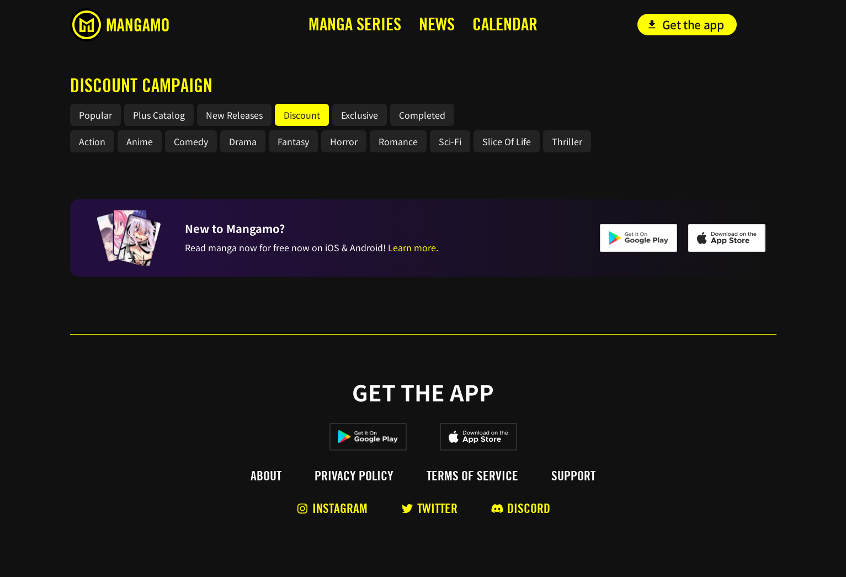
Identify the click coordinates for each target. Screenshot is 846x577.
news (437, 24)
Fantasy (293, 141)
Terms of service (472, 476)
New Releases (234, 114)
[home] (143, 24)
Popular (95, 114)
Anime (139, 141)
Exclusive (359, 114)
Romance (398, 141)
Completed (422, 114)
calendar (505, 24)
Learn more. (413, 247)
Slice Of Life (506, 141)
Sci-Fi (450, 141)
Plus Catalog (159, 114)
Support (573, 476)
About (266, 476)
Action (92, 141)
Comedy (191, 141)
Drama (243, 141)
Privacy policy (354, 476)
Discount (302, 114)
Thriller (567, 141)
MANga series (354, 24)
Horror (344, 141)
